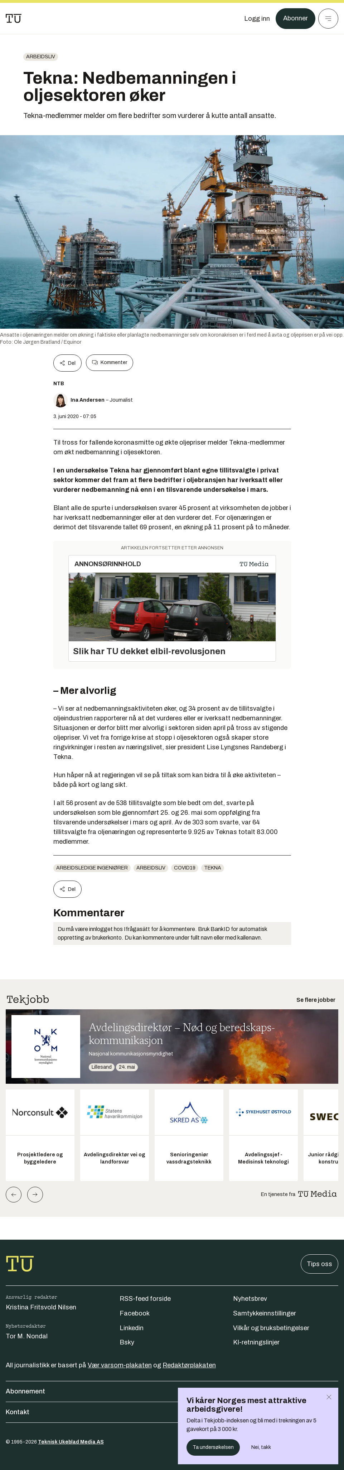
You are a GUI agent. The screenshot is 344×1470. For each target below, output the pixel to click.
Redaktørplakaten (189, 1365)
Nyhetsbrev (250, 1298)
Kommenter (109, 363)
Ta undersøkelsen (213, 1447)
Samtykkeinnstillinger (264, 1313)
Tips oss (319, 1264)
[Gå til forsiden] (13, 18)
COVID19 (184, 868)
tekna (212, 868)
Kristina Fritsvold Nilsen (41, 1307)
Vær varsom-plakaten (120, 1365)
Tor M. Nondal (27, 1336)
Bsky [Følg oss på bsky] (127, 1342)
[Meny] (328, 19)
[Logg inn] (257, 19)
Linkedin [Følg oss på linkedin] (132, 1328)
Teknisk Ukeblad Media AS (71, 1442)
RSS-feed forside (145, 1298)
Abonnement (172, 1391)
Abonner (295, 18)
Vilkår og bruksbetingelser (271, 1328)
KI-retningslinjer (256, 1342)
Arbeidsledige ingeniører (92, 868)
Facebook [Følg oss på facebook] (135, 1313)
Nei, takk (261, 1447)
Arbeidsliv (40, 56)
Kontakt (172, 1412)
